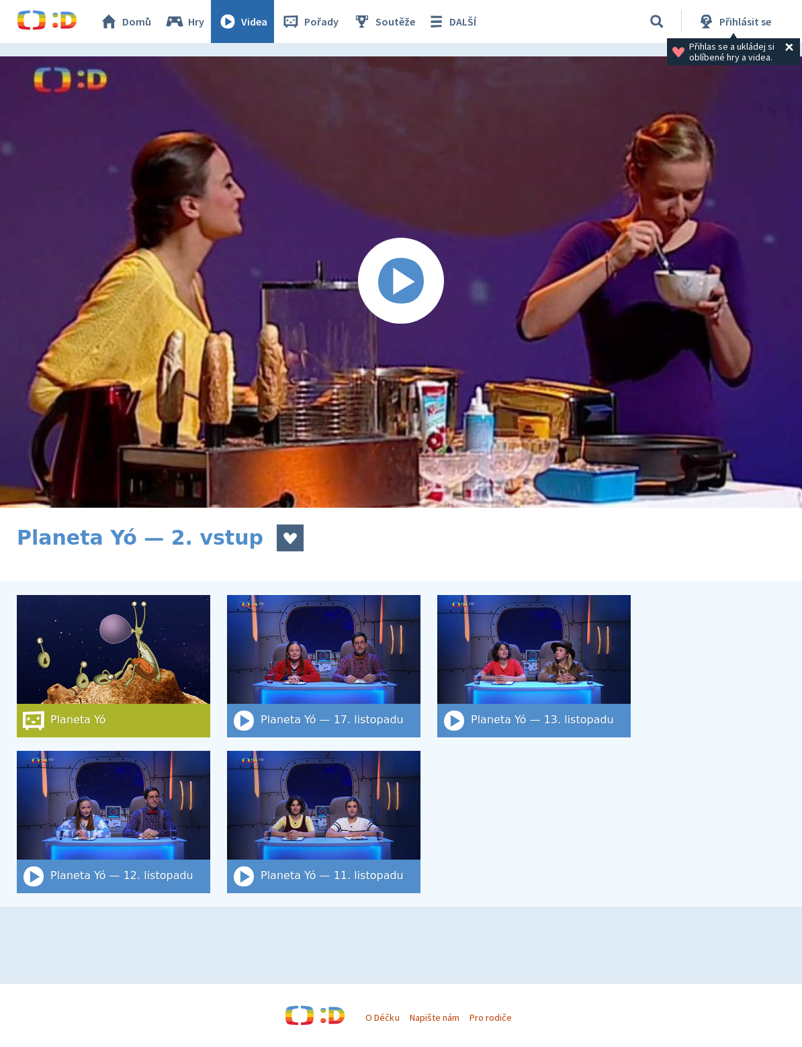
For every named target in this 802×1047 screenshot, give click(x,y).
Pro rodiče (491, 1017)
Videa (242, 21)
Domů (125, 21)
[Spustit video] (401, 282)
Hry (184, 21)
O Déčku (382, 1017)
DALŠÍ (451, 21)
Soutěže (383, 21)
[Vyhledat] (657, 21)
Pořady (310, 21)
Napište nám (434, 1017)
